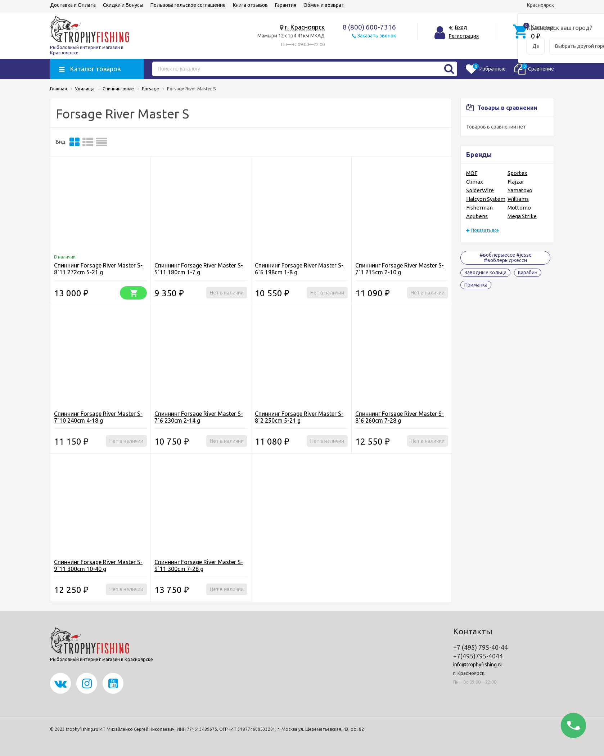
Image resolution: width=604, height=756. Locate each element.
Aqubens (477, 216)
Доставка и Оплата (73, 5)
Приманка (475, 285)
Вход (461, 27)
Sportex (517, 173)
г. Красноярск (305, 27)
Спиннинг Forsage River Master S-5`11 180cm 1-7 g (198, 268)
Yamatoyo (520, 190)
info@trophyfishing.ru (477, 664)
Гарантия (285, 5)
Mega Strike (522, 216)
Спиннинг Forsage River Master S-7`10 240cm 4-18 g (98, 417)
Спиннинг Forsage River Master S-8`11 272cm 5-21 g (98, 268)
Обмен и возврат (323, 5)
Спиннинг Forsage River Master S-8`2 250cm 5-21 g (299, 417)
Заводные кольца (485, 272)
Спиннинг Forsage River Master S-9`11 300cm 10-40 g (98, 565)
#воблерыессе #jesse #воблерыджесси (505, 257)
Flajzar (516, 182)
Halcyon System (485, 199)
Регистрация (464, 36)
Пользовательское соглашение (188, 5)
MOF (471, 173)
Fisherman (479, 207)
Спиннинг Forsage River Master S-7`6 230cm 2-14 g (198, 417)
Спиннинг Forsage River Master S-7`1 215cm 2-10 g (399, 268)
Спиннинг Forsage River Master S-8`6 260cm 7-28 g (399, 417)
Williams (518, 199)
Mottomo (519, 207)
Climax (474, 182)
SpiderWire (480, 190)
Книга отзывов (250, 5)
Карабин (527, 272)
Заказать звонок (376, 36)
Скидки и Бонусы (123, 5)
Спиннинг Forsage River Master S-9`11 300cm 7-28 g (198, 565)
